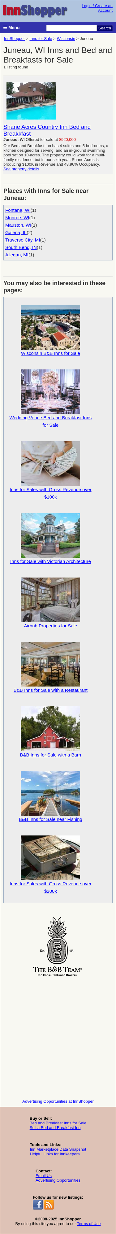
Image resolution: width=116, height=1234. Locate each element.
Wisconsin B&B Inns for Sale (50, 330)
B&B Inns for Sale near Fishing (50, 796)
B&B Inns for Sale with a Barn (50, 731)
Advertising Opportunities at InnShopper (58, 1101)
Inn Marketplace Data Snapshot (58, 1149)
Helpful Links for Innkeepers (54, 1154)
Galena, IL (16, 232)
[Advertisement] (58, 1036)
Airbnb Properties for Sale (50, 603)
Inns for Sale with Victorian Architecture (50, 538)
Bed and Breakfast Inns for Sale (58, 1123)
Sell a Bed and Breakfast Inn (55, 1127)
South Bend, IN (21, 247)
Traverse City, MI (22, 239)
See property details (21, 169)
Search (104, 28)
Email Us (44, 1175)
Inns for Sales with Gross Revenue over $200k (50, 864)
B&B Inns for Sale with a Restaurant (51, 667)
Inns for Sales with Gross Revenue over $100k (50, 470)
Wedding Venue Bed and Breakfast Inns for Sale (51, 398)
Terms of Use (89, 1223)
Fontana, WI (18, 210)
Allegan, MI (16, 254)
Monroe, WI (17, 217)
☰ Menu (11, 27)
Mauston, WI (18, 225)
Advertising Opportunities (58, 1180)
